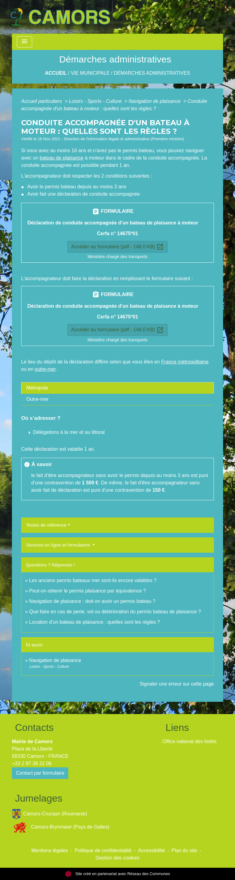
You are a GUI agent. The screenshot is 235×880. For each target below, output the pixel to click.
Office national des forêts (189, 741)
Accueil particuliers (42, 101)
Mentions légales (50, 850)
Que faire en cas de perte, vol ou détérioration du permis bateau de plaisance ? (115, 611)
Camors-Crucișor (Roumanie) (49, 814)
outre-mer (45, 369)
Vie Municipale (90, 73)
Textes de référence (46, 525)
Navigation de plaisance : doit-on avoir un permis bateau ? (92, 601)
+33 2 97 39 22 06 (31, 763)
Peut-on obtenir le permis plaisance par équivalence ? (87, 590)
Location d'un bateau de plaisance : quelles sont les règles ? (94, 622)
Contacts (34, 727)
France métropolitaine (185, 361)
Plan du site (184, 850)
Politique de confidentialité (103, 850)
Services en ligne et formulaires (58, 544)
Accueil (56, 73)
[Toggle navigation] (24, 41)
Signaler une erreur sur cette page (177, 683)
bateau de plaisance (61, 157)
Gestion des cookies (117, 857)
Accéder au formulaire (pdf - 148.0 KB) (117, 246)
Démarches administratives (152, 73)
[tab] (117, 388)
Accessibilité (151, 850)
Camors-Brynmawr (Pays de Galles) (60, 827)
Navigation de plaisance (155, 101)
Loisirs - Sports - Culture (96, 101)
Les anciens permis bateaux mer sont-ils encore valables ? (92, 580)
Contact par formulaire (40, 773)
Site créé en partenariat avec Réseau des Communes (117, 873)
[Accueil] (60, 17)
